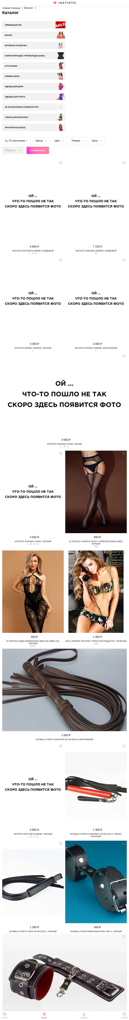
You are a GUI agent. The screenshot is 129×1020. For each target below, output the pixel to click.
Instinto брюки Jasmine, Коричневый (96, 297)
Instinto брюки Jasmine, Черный (33, 297)
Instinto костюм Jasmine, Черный (33, 783)
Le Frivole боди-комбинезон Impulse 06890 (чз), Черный (33, 591)
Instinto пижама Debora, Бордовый (96, 199)
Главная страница (11, 8)
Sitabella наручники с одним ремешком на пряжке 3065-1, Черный (64, 973)
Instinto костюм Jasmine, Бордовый (33, 199)
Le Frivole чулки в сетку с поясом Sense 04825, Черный (96, 491)
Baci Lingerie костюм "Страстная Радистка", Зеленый (96, 590)
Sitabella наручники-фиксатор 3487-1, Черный (96, 880)
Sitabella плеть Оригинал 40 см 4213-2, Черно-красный (96, 784)
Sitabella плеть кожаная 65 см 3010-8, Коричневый (64, 688)
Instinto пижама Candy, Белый (64, 393)
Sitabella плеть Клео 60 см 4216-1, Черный (33, 880)
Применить (37, 99)
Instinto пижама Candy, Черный (33, 490)
